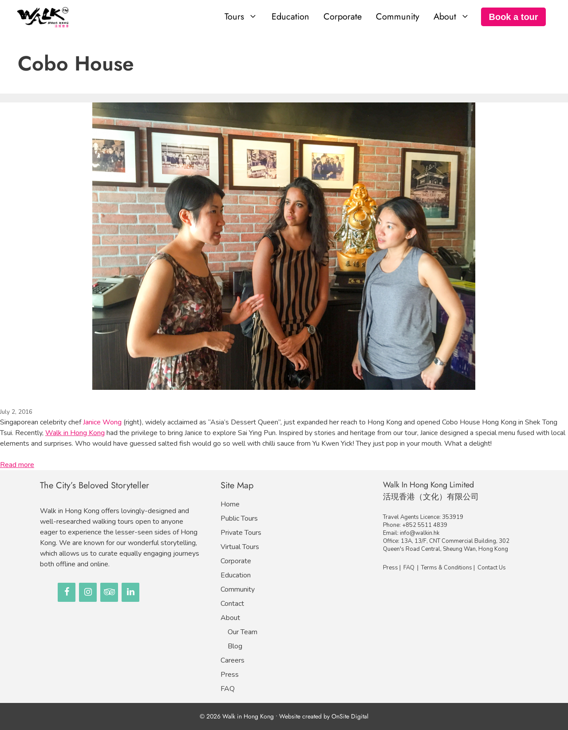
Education (290, 16)
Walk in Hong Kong (75, 433)
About (230, 618)
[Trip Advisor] (109, 592)
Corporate (342, 16)
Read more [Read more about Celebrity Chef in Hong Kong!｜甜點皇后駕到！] (17, 465)
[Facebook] (66, 592)
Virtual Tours (240, 547)
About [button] (455, 17)
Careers (233, 660)
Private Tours (241, 533)
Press (230, 674)
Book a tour (513, 17)
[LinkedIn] (130, 592)
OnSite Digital (349, 716)
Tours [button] (244, 17)
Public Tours (239, 518)
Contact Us (491, 568)
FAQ (228, 689)
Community (397, 16)
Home (230, 504)
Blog (235, 646)
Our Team (242, 632)
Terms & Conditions (446, 568)
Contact (232, 603)
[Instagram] (88, 592)
